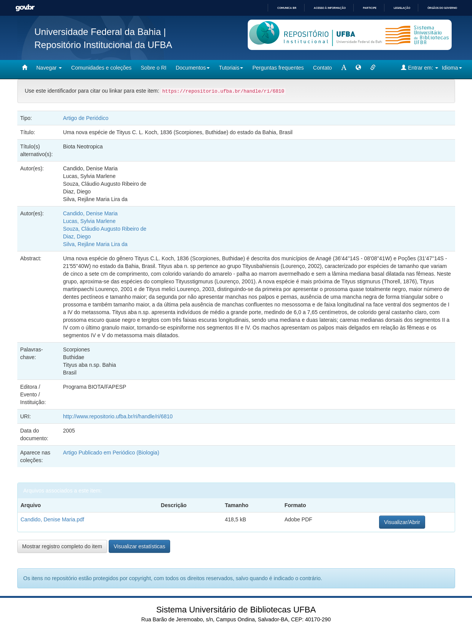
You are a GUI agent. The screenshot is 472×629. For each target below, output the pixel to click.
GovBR (25, 8)
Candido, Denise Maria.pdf (52, 519)
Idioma (452, 68)
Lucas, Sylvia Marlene (89, 221)
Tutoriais (231, 68)
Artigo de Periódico (85, 118)
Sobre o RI (154, 68)
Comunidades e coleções (101, 68)
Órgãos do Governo (442, 8)
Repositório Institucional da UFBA (103, 45)
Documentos (193, 68)
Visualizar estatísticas (139, 546)
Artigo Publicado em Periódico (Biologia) (111, 452)
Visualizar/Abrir (402, 522)
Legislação (402, 8)
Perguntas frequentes (278, 68)
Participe (369, 8)
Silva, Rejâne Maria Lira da (95, 244)
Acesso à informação (330, 8)
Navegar (49, 68)
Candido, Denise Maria (90, 213)
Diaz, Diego (77, 236)
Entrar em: (419, 67)
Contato (322, 68)
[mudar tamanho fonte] (343, 67)
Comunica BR (286, 8)
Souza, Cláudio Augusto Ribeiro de (104, 229)
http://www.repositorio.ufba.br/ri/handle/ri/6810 (118, 416)
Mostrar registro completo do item (62, 546)
